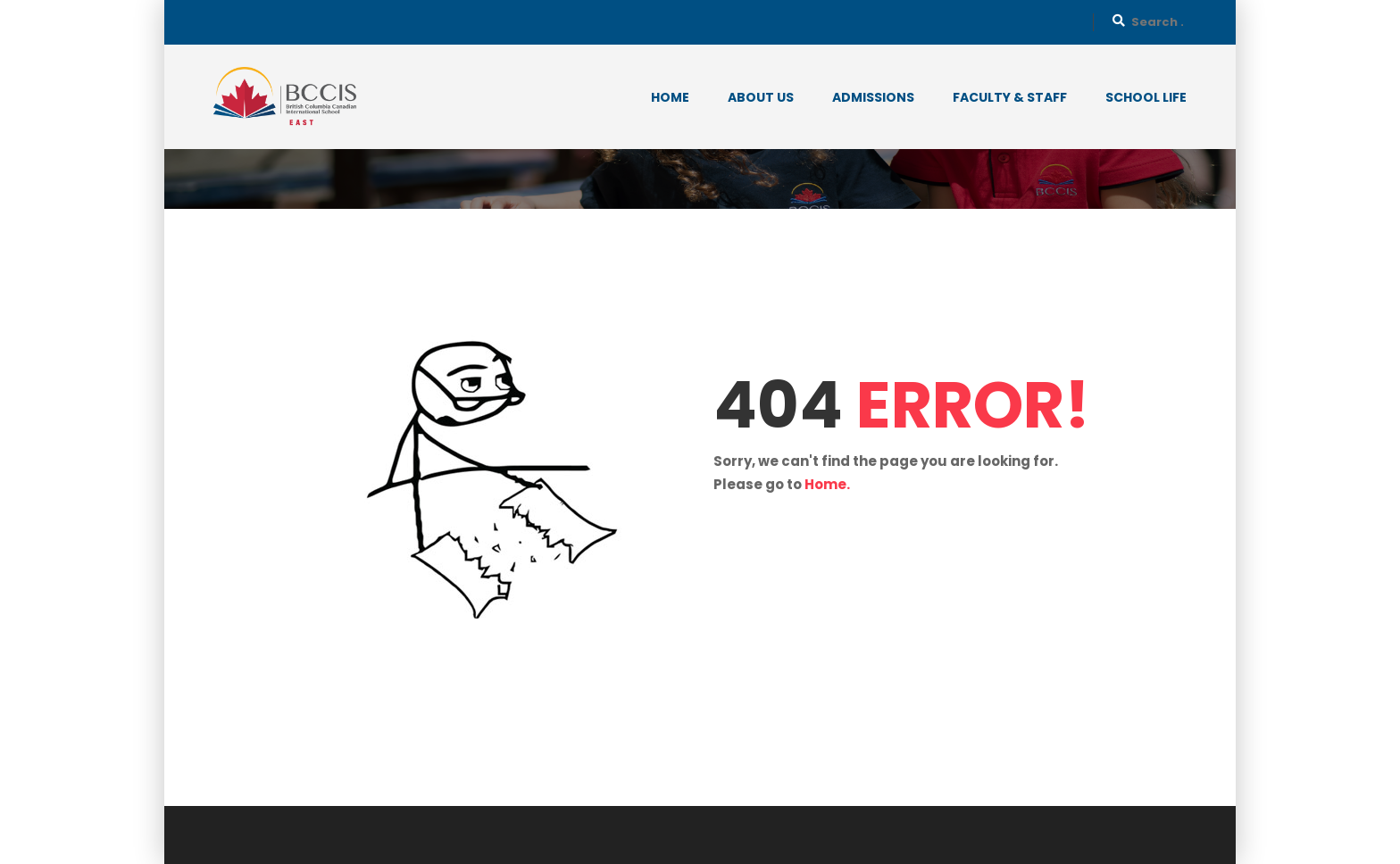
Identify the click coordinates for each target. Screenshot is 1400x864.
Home (670, 97)
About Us (761, 97)
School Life (1146, 97)
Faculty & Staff (1010, 97)
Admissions (873, 97)
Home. (827, 484)
